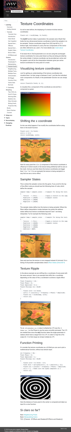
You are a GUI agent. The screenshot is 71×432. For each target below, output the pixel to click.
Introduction (11, 36)
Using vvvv (9, 115)
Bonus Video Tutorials (12, 52)
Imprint (18, 429)
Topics (8, 118)
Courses (9, 112)
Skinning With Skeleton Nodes (12, 96)
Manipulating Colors (12, 64)
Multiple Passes (12, 73)
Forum (26, 11)
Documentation (17, 11)
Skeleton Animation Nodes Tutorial (12, 99)
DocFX (11, 431)
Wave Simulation (12, 101)
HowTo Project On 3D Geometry (12, 94)
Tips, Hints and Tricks (12, 92)
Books (9, 108)
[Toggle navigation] (7, 15)
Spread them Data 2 (12, 48)
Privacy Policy (24, 429)
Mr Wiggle (11, 78)
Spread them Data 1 (12, 43)
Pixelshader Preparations (12, 62)
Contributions (47, 11)
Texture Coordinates (12, 66)
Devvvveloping (10, 120)
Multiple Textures (12, 71)
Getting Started (11, 29)
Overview (9, 27)
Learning (8, 25)
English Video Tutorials (12, 50)
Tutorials (9, 32)
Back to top (64, 428)
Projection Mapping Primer (12, 106)
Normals (10, 85)
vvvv (11, 429)
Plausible (35, 431)
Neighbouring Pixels (12, 69)
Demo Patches (11, 110)
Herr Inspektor (12, 41)
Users (38, 11)
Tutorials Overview (12, 34)
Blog (32, 11)
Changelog (9, 123)
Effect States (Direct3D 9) (56, 263)
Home (7, 11)
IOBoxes (10, 45)
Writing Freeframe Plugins (12, 103)
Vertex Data (11, 82)
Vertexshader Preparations (12, 76)
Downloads (57, 11)
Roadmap (8, 125)
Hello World (11, 39)
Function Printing (12, 80)
